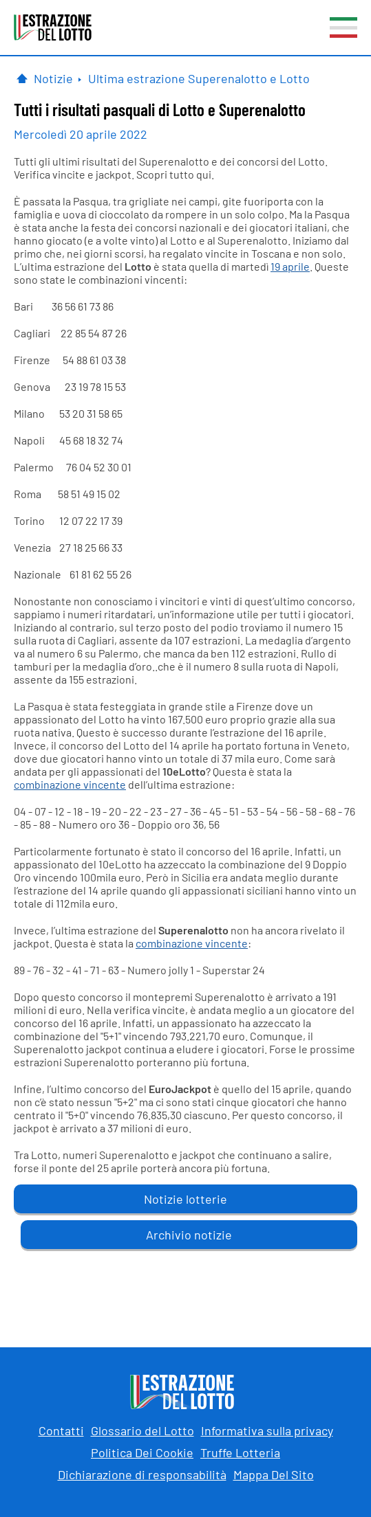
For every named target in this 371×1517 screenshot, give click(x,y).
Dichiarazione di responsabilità (142, 1474)
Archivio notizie (189, 1234)
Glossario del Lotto (142, 1430)
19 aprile (290, 266)
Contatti (61, 1430)
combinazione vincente (70, 784)
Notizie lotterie (185, 1198)
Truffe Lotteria (240, 1452)
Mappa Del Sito (273, 1474)
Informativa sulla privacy (267, 1430)
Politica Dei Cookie (142, 1452)
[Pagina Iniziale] (22, 78)
